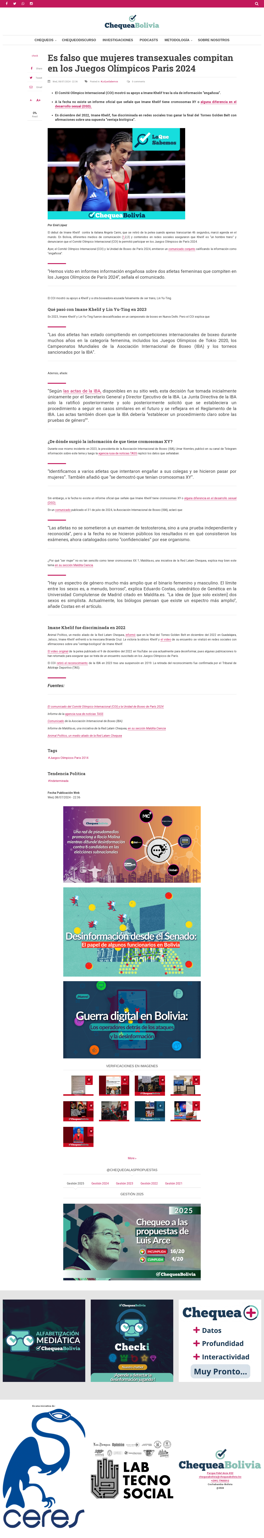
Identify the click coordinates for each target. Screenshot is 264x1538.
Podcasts (149, 40)
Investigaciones (118, 40)
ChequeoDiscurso (79, 40)
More (131, 1158)
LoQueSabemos (110, 81)
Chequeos (44, 40)
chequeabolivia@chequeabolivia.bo (220, 1476)
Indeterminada (59, 781)
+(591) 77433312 (220, 1480)
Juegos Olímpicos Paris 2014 (69, 758)
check (35, 56)
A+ (38, 100)
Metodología (177, 40)
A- (31, 100)
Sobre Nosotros (213, 40)
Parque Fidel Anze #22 (220, 1473)
